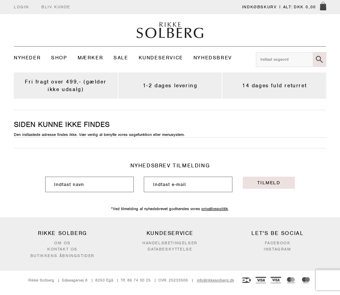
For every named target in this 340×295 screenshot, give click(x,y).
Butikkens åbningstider (62, 255)
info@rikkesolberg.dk (215, 280)
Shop (59, 58)
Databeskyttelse (170, 249)
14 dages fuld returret (274, 85)
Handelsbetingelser (170, 243)
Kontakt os (62, 249)
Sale (120, 58)
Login (21, 7)
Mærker (90, 58)
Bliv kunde (55, 7)
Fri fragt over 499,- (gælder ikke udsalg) (65, 85)
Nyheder (27, 58)
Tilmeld (268, 183)
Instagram (277, 249)
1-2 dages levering (170, 85)
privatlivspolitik (214, 209)
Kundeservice (161, 58)
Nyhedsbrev (212, 58)
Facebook (278, 243)
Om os (62, 243)
